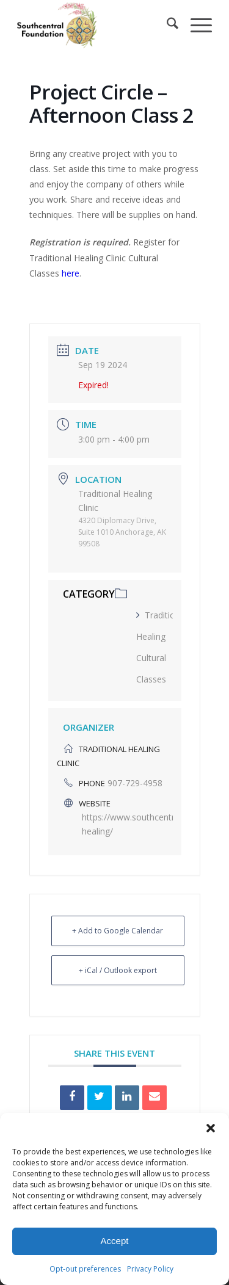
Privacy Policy (150, 1269)
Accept (115, 1241)
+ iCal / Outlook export (118, 970)
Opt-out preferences (85, 1269)
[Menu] (195, 25)
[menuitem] (166, 25)
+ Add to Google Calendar (117, 930)
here (70, 273)
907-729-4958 (134, 783)
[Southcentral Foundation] (95, 25)
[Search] (166, 25)
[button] (211, 1128)
